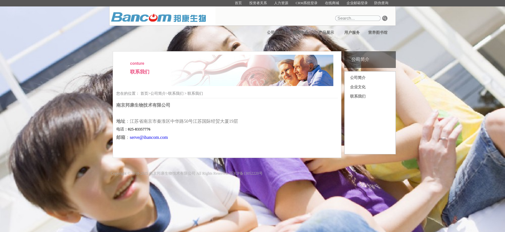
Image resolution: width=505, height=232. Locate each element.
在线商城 (332, 3)
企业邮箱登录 (357, 3)
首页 (238, 3)
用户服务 (352, 32)
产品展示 (326, 32)
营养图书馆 (377, 32)
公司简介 (274, 32)
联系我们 (358, 96)
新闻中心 (300, 32)
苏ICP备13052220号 (246, 173)
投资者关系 (258, 3)
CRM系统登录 (307, 3)
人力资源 (281, 3)
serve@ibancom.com (149, 137)
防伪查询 (381, 3)
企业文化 (358, 87)
